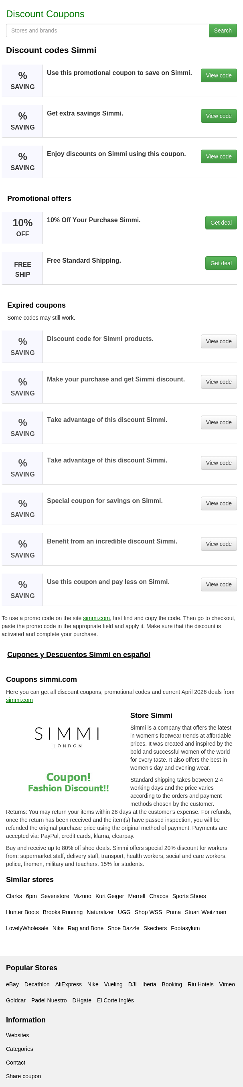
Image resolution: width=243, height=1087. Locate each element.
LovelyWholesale (27, 928)
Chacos (158, 896)
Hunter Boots (22, 912)
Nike (58, 928)
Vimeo (227, 984)
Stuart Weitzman (205, 912)
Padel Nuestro (49, 1000)
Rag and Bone (86, 928)
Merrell (136, 896)
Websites (17, 1035)
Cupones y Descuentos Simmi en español (78, 655)
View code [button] (219, 75)
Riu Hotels (201, 984)
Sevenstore (55, 896)
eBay (12, 984)
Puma (173, 912)
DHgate (82, 1000)
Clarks (14, 896)
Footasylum (185, 928)
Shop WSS (148, 912)
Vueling (113, 984)
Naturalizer (100, 912)
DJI (132, 984)
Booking (172, 984)
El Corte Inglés (115, 1000)
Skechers (155, 928)
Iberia (149, 984)
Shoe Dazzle (123, 928)
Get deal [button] (221, 222)
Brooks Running (63, 912)
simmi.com (96, 618)
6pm (31, 896)
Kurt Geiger (109, 896)
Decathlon (37, 984)
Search (223, 30)
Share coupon (23, 1076)
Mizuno (82, 896)
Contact (15, 1062)
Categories (19, 1049)
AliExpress (68, 984)
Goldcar (16, 1000)
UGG (124, 912)
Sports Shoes (189, 896)
